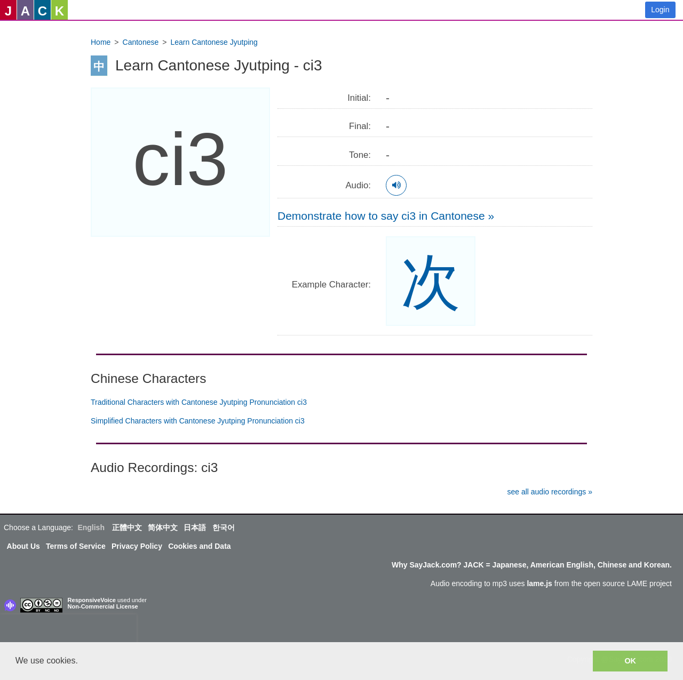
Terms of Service (76, 546)
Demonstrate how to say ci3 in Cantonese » (385, 216)
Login (660, 9)
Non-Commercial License (103, 606)
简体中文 (163, 527)
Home (100, 42)
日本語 (195, 527)
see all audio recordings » (549, 491)
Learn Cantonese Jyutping (213, 42)
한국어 (223, 527)
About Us (23, 546)
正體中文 (127, 527)
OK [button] (630, 661)
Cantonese (141, 42)
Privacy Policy (137, 546)
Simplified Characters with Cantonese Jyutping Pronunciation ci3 (198, 421)
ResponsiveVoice (92, 600)
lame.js (539, 583)
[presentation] (68, 630)
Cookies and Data (199, 546)
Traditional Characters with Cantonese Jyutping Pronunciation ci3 (199, 402)
